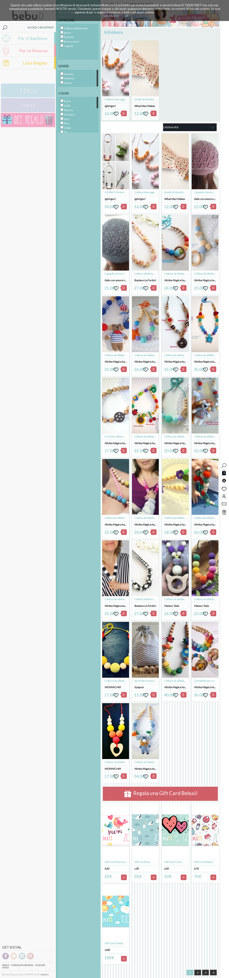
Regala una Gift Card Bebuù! (161, 794)
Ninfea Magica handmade (119, 361)
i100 (107, 950)
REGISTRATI (47, 27)
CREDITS (45, 975)
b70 (196, 868)
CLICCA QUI (110, 16)
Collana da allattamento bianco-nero (125, 599)
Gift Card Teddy (113, 943)
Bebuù (5, 965)
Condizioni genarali (22, 965)
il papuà (138, 687)
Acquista (40, 965)
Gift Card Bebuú (203, 862)
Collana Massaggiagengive (120, 99)
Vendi (5, 967)
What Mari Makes (144, 106)
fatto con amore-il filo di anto (121, 280)
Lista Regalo (35, 62)
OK (126, 16)
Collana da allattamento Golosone (184, 355)
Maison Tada (171, 606)
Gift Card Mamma (115, 862)
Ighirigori (109, 106)
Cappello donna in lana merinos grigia (126, 273)
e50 (166, 868)
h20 (106, 868)
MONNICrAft (112, 687)
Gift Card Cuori (173, 862)
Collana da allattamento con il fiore (184, 517)
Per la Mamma (33, 50)
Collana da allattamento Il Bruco (183, 680)
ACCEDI (32, 27)
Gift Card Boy (142, 862)
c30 (136, 868)
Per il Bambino (32, 38)
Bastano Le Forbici (145, 280)
